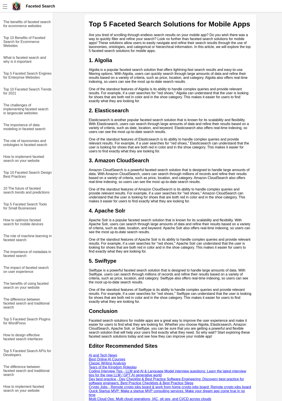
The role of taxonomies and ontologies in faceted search (25, 143)
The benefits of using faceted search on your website (25, 285)
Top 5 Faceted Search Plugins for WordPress (26, 321)
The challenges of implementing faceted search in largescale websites (25, 109)
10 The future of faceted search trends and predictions (26, 190)
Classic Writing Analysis (107, 363)
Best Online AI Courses (107, 359)
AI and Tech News (103, 355)
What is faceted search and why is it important (24, 59)
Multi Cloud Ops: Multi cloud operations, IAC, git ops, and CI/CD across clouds (150, 399)
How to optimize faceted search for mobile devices (23, 222)
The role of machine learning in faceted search (27, 238)
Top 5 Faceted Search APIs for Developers (27, 353)
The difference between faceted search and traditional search (26, 303)
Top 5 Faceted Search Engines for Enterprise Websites (27, 75)
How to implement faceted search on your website (23, 159)
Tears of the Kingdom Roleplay (113, 367)
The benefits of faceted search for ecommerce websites (27, 24)
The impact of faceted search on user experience (26, 269)
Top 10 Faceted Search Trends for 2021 (27, 91)
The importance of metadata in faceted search (27, 254)
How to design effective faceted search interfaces (23, 337)
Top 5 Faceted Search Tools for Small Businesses (25, 206)
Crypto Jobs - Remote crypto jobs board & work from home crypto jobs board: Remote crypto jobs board (170, 387)
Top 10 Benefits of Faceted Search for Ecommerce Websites (24, 42)
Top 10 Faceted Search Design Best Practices (27, 174)
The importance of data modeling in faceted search (24, 127)
